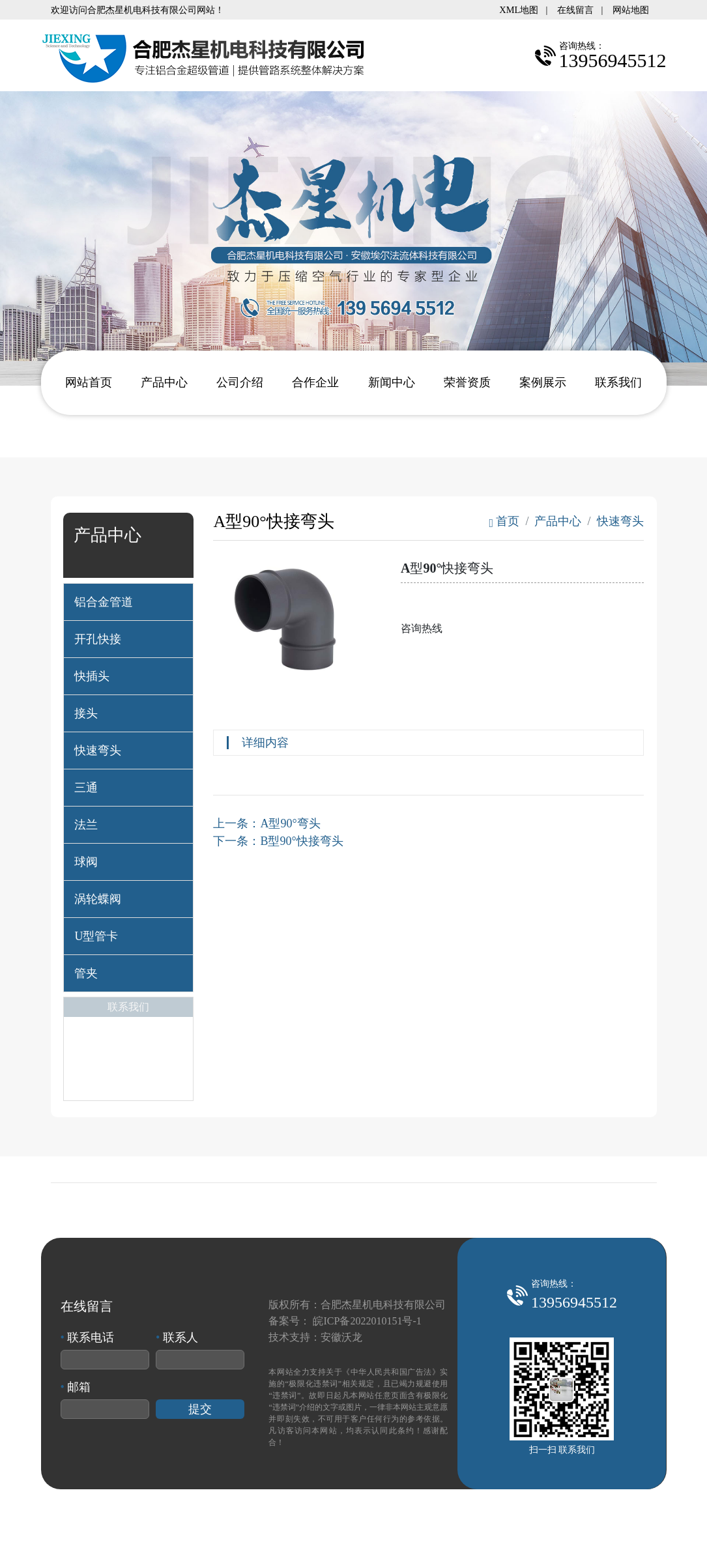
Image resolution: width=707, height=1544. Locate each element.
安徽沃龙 (341, 1337)
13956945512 (574, 1302)
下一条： (278, 841)
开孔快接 (97, 639)
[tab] (128, 602)
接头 (86, 713)
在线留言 (575, 10)
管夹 (86, 973)
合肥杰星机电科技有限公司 (383, 1304)
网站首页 (88, 382)
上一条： (266, 823)
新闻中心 (391, 382)
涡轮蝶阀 (97, 899)
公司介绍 (239, 382)
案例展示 (542, 382)
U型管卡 (96, 936)
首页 (504, 521)
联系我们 (618, 382)
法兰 (86, 824)
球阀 (86, 861)
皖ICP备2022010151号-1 (367, 1320)
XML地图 (518, 10)
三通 (86, 787)
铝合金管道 (103, 601)
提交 (200, 1409)
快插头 (91, 676)
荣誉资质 (467, 382)
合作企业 (315, 382)
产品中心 (164, 382)
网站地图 (631, 10)
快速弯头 (97, 750)
